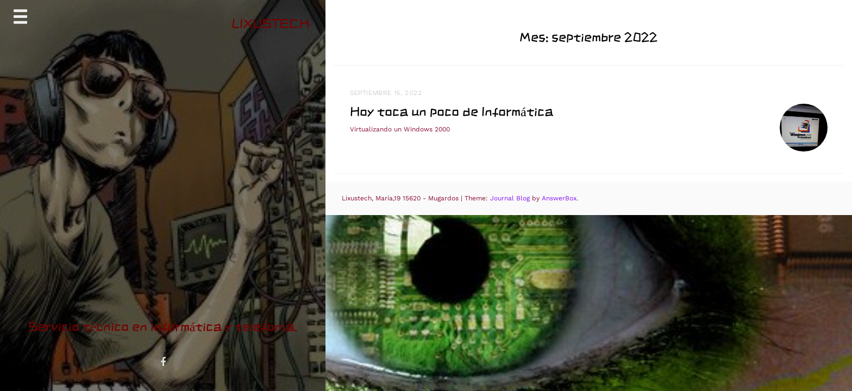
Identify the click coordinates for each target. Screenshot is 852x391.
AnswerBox (559, 198)
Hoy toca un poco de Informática (451, 111)
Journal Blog (511, 198)
